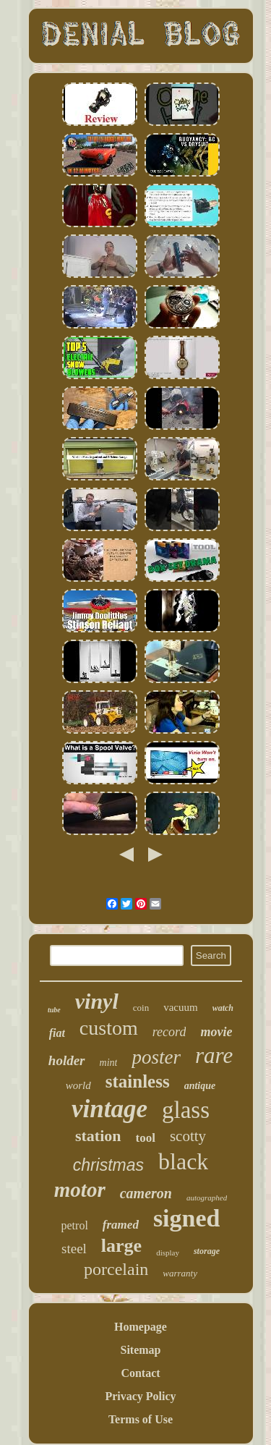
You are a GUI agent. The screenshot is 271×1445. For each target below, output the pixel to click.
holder (66, 1060)
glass (186, 1110)
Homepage (140, 1327)
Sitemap (141, 1350)
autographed (206, 1197)
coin (141, 1007)
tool (145, 1138)
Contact (140, 1373)
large (121, 1245)
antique (200, 1085)
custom (108, 1028)
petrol (74, 1225)
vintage (109, 1109)
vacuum (180, 1007)
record (169, 1032)
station (98, 1136)
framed (121, 1225)
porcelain (116, 1269)
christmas (108, 1165)
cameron (146, 1193)
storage (207, 1251)
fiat (57, 1033)
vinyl (97, 1001)
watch (222, 1008)
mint (109, 1062)
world (78, 1085)
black (183, 1161)
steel (74, 1248)
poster (156, 1057)
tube (54, 1010)
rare (214, 1055)
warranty (180, 1273)
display (167, 1252)
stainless (138, 1081)
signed (186, 1218)
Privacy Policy (140, 1396)
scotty (188, 1136)
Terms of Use (140, 1419)
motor (80, 1189)
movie (216, 1032)
